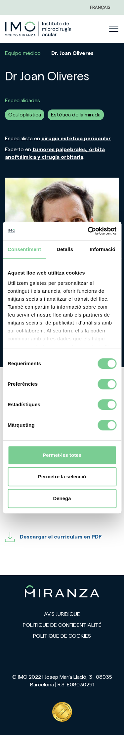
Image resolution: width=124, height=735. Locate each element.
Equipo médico (23, 53)
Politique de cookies (62, 636)
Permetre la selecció (62, 476)
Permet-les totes (62, 455)
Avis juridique (62, 614)
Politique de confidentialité (62, 625)
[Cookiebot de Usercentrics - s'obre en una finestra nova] (88, 231)
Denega (62, 498)
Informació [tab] (102, 249)
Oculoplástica (24, 114)
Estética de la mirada (76, 114)
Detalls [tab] (65, 249)
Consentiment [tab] (24, 249)
